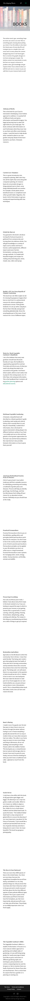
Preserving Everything (10, 597)
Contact (19, 989)
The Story (7, 987)
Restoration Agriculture (11, 652)
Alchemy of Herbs (9, 109)
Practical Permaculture (10, 530)
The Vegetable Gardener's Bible (13, 942)
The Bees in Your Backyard (12, 870)
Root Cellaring (8, 722)
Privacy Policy (11, 989)
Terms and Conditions (18, 987)
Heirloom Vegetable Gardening (13, 414)
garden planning (10, 381)
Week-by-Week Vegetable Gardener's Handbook (11, 354)
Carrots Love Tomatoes (10, 173)
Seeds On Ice (7, 793)
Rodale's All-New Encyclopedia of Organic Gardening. (14, 292)
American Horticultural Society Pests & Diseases (13, 476)
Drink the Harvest (9, 232)
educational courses (9, 383)
